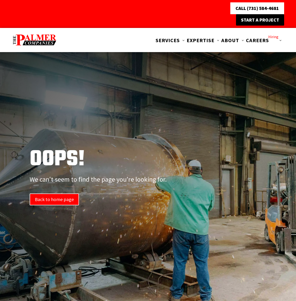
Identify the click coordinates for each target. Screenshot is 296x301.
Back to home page (54, 199)
